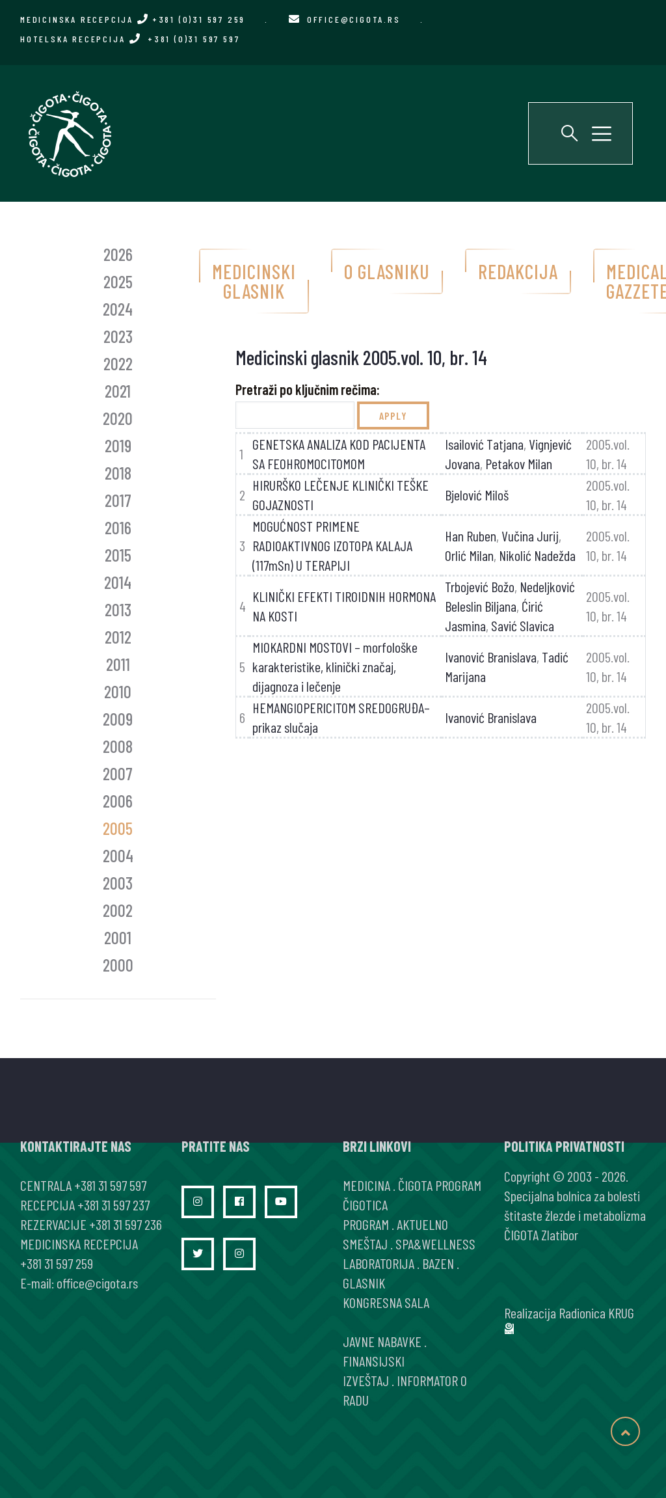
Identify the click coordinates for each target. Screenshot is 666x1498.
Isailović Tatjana (484, 443)
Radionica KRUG (596, 1312)
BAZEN (438, 1263)
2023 (118, 336)
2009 (118, 719)
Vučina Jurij (530, 535)
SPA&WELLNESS (435, 1243)
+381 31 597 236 (125, 1224)
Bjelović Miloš (477, 494)
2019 (118, 445)
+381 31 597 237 (113, 1204)
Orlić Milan (469, 555)
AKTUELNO (422, 1224)
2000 (118, 965)
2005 (118, 828)
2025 (118, 281)
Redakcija (518, 271)
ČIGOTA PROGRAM (439, 1185)
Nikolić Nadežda (537, 555)
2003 (118, 883)
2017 (118, 500)
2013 (118, 609)
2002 (118, 910)
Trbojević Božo (479, 586)
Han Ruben (470, 535)
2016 (118, 527)
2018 (118, 473)
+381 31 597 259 (56, 1263)
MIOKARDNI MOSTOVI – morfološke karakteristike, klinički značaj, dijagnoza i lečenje (335, 666)
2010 (117, 691)
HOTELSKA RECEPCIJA (129, 38)
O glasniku (387, 271)
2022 (118, 363)
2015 (118, 555)
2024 (118, 309)
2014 (117, 582)
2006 (118, 801)
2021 (118, 391)
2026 (118, 254)
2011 (118, 664)
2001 (117, 937)
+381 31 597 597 (110, 1185)
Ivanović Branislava (491, 656)
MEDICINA (366, 1185)
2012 (118, 637)
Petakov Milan (518, 463)
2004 (118, 855)
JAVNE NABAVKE (382, 1341)
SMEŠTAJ (365, 1243)
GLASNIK (364, 1282)
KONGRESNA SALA (386, 1302)
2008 (118, 746)
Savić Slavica (522, 625)
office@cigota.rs (354, 19)
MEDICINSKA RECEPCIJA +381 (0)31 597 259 (132, 19)
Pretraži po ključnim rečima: (307, 389)
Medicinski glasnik (254, 281)
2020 (118, 418)
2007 (118, 773)
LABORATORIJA (378, 1263)
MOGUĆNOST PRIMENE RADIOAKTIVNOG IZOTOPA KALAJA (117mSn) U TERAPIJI (332, 545)
